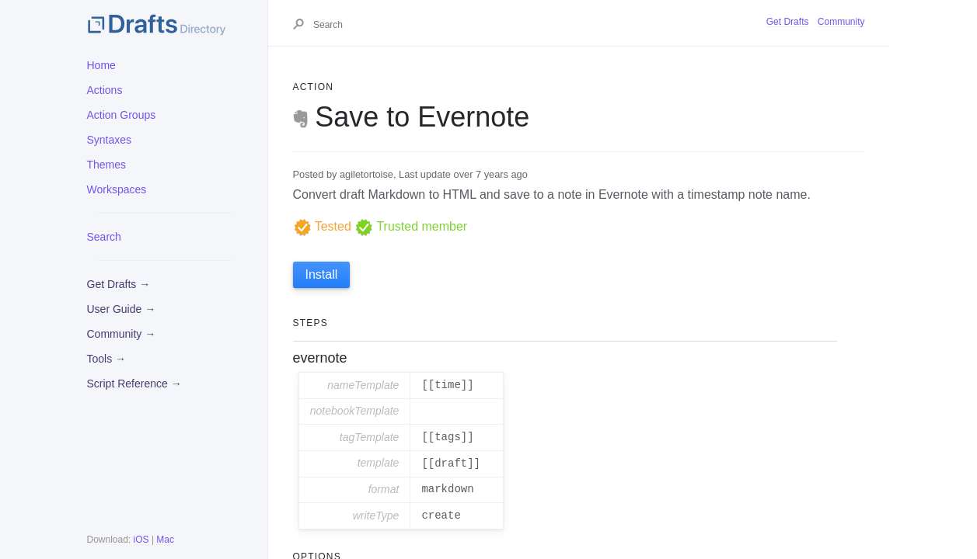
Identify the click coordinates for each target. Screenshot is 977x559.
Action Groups (121, 115)
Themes (107, 164)
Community (841, 21)
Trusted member (410, 226)
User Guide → (121, 309)
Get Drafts (787, 21)
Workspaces (117, 189)
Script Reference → (134, 383)
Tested (322, 226)
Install (321, 274)
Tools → (107, 358)
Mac (165, 539)
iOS (141, 539)
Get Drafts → (119, 284)
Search (104, 237)
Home (101, 65)
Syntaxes (109, 140)
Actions (105, 90)
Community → (121, 334)
